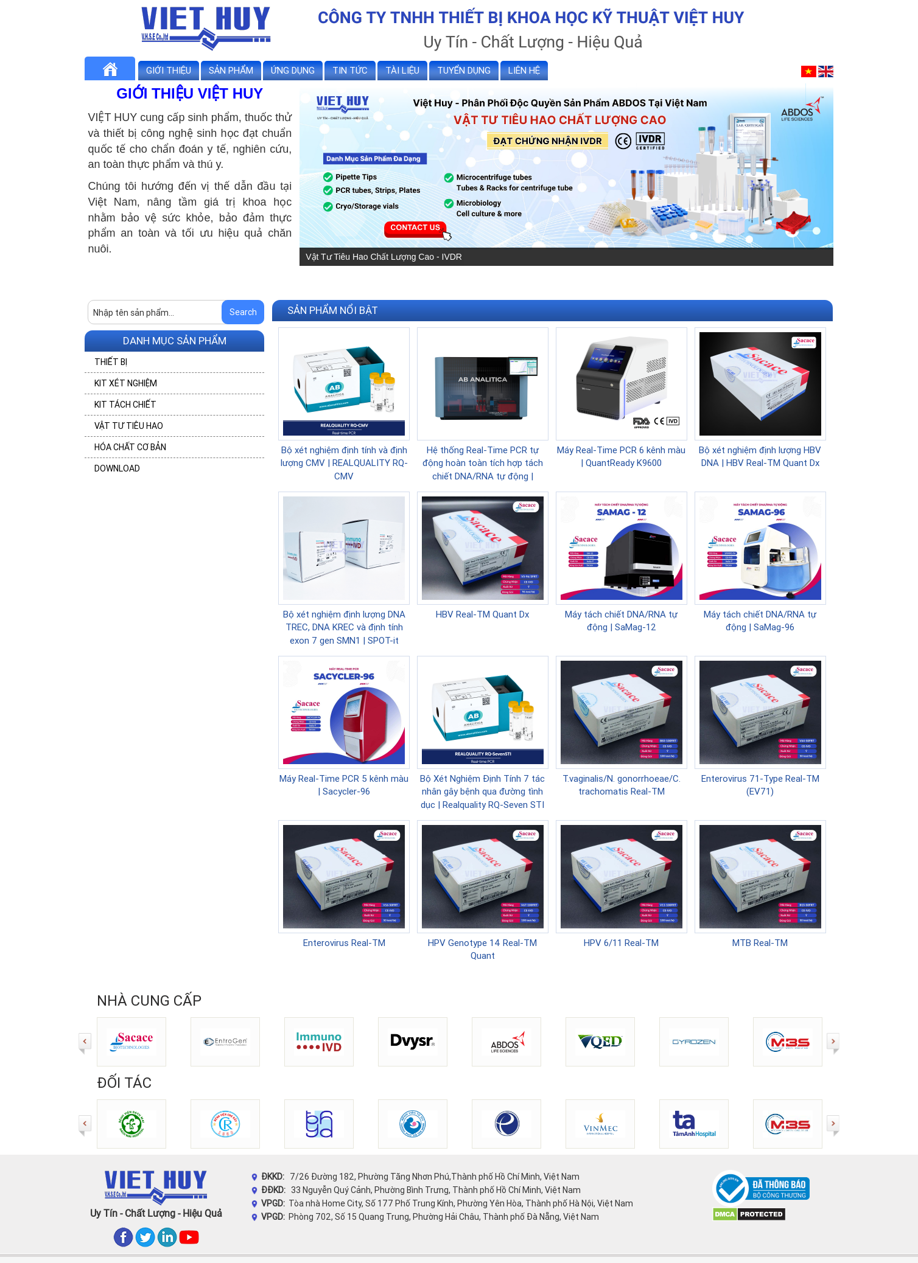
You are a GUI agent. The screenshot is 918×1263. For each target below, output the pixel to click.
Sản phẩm (231, 70)
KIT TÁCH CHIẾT (125, 404)
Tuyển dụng (464, 70)
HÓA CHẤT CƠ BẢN (130, 447)
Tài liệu (402, 70)
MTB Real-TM (760, 942)
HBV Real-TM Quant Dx (482, 614)
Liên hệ (524, 70)
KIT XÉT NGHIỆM (125, 383)
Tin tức (350, 70)
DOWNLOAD (117, 468)
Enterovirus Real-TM (344, 942)
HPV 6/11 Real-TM (621, 942)
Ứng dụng (293, 70)
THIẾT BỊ (110, 362)
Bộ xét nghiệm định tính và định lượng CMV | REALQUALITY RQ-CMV (344, 463)
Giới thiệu (168, 70)
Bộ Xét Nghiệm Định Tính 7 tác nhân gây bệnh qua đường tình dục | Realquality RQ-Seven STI (482, 791)
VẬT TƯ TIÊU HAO (128, 425)
